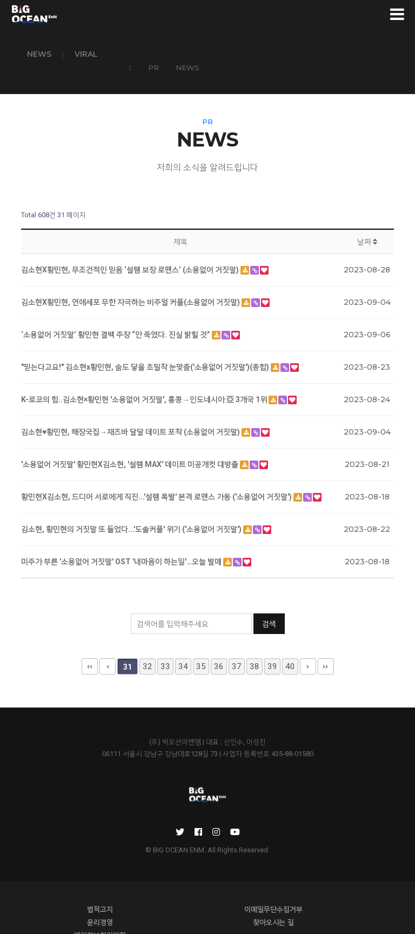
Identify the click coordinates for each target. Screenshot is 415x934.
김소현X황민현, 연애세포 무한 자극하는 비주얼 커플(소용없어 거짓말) (131, 282)
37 (237, 647)
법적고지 (78, 893)
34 (183, 647)
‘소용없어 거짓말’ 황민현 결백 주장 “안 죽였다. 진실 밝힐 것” (116, 315)
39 (272, 647)
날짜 (367, 222)
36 (219, 647)
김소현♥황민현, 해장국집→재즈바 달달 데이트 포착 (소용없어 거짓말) (131, 412)
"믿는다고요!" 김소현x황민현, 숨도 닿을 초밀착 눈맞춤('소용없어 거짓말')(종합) (146, 347)
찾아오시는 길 (77, 906)
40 (290, 647)
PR (342, 53)
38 (254, 647)
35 (201, 647)
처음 (90, 647)
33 (165, 647)
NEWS (39, 54)
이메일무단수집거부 (207, 893)
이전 (107, 647)
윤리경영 (337, 893)
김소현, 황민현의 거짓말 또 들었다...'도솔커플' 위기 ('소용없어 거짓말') (132, 509)
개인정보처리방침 (207, 906)
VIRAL (86, 54)
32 (147, 647)
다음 (308, 647)
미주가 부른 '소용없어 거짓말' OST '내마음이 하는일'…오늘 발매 (122, 542)
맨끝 (326, 647)
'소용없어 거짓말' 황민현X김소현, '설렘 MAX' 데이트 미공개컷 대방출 (130, 445)
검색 (269, 614)
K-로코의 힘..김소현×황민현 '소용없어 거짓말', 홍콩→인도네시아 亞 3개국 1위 (145, 380)
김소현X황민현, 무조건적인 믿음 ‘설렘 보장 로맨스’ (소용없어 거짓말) (130, 250)
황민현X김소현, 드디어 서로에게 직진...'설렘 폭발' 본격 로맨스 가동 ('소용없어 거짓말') (157, 477)
